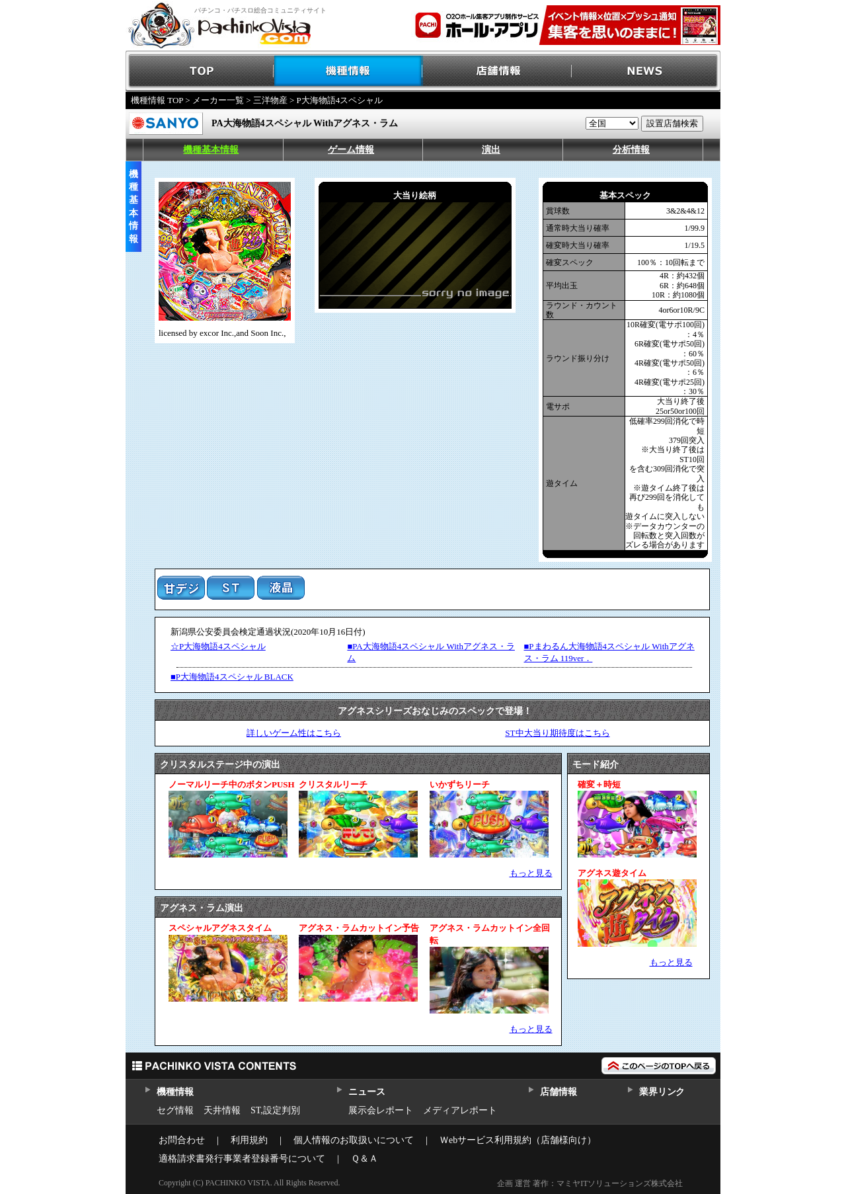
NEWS (646, 71)
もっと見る (531, 873)
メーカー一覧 (218, 100)
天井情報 (222, 1110)
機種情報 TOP (157, 100)
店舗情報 (497, 71)
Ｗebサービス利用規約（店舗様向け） (518, 1140)
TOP (200, 71)
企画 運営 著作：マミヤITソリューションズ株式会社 (590, 1183)
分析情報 (631, 150)
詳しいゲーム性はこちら (294, 733)
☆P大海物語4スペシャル (218, 646)
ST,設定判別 (275, 1110)
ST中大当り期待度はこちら (557, 733)
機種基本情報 (211, 150)
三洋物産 (270, 100)
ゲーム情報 (351, 150)
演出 (491, 150)
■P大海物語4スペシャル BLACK (232, 677)
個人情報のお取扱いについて (353, 1140)
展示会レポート (380, 1110)
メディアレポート (460, 1110)
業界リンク (662, 1092)
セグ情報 (175, 1110)
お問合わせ (182, 1140)
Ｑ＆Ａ (364, 1159)
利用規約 (249, 1140)
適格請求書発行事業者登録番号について (242, 1159)
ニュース (366, 1092)
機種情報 (348, 71)
